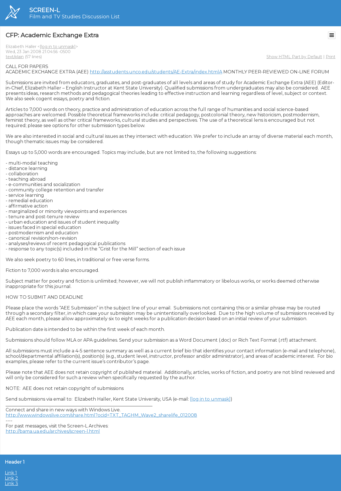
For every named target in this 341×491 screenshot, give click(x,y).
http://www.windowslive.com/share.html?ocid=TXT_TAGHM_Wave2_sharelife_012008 (101, 415)
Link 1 (11, 472)
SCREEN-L (44, 10)
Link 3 (11, 483)
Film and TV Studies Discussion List (74, 17)
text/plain (15, 56)
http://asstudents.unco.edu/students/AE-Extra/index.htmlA (156, 72)
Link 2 (11, 478)
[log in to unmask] (58, 46)
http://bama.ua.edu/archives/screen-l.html (53, 431)
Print (330, 56)
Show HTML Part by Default (294, 56)
